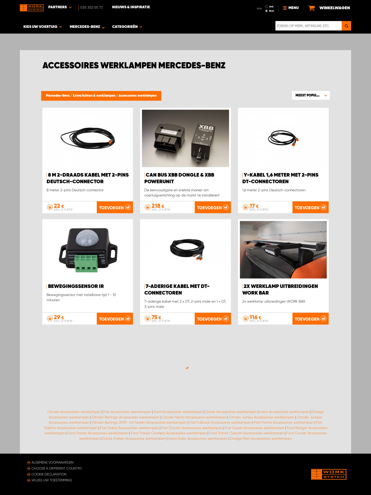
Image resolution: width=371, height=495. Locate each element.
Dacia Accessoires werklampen (231, 412)
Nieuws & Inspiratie (131, 7)
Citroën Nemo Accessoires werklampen (194, 417)
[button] (311, 95)
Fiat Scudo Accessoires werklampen (254, 428)
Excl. (271, 11)
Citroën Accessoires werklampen (74, 412)
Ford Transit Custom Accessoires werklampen (246, 433)
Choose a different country (56, 468)
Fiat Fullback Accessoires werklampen (220, 422)
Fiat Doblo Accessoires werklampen (129, 428)
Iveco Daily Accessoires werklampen (198, 438)
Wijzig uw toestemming (51, 480)
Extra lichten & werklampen (94, 95)
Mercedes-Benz (58, 95)
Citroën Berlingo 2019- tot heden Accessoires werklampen (139, 422)
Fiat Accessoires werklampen (127, 412)
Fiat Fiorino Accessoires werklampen (284, 422)
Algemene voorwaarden (52, 462)
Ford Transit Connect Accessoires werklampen (169, 433)
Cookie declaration (48, 474)
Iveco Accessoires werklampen (284, 412)
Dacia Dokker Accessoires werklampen (134, 438)
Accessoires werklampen (138, 95)
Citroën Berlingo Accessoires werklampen (125, 417)
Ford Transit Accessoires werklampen (97, 433)
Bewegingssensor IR (76, 286)
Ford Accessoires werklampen (178, 412)
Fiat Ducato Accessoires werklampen (191, 428)
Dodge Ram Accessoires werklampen (261, 438)
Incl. (271, 6)
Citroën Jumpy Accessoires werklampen (261, 417)
